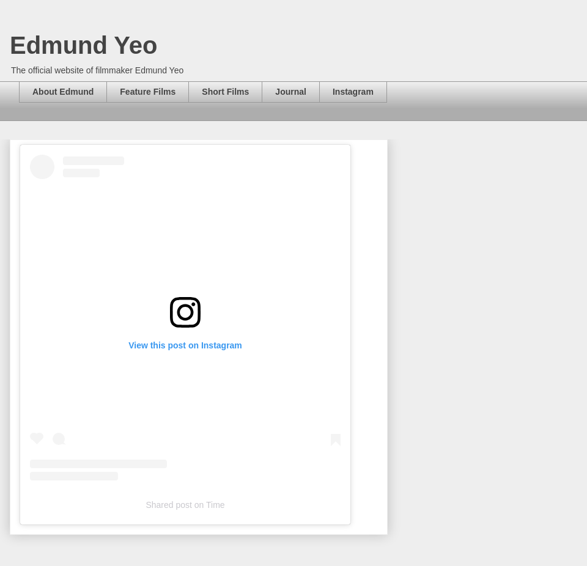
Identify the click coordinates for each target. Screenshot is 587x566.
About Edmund (63, 92)
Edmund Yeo (84, 45)
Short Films (225, 92)
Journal (290, 92)
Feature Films (147, 92)
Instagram (353, 92)
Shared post (169, 505)
